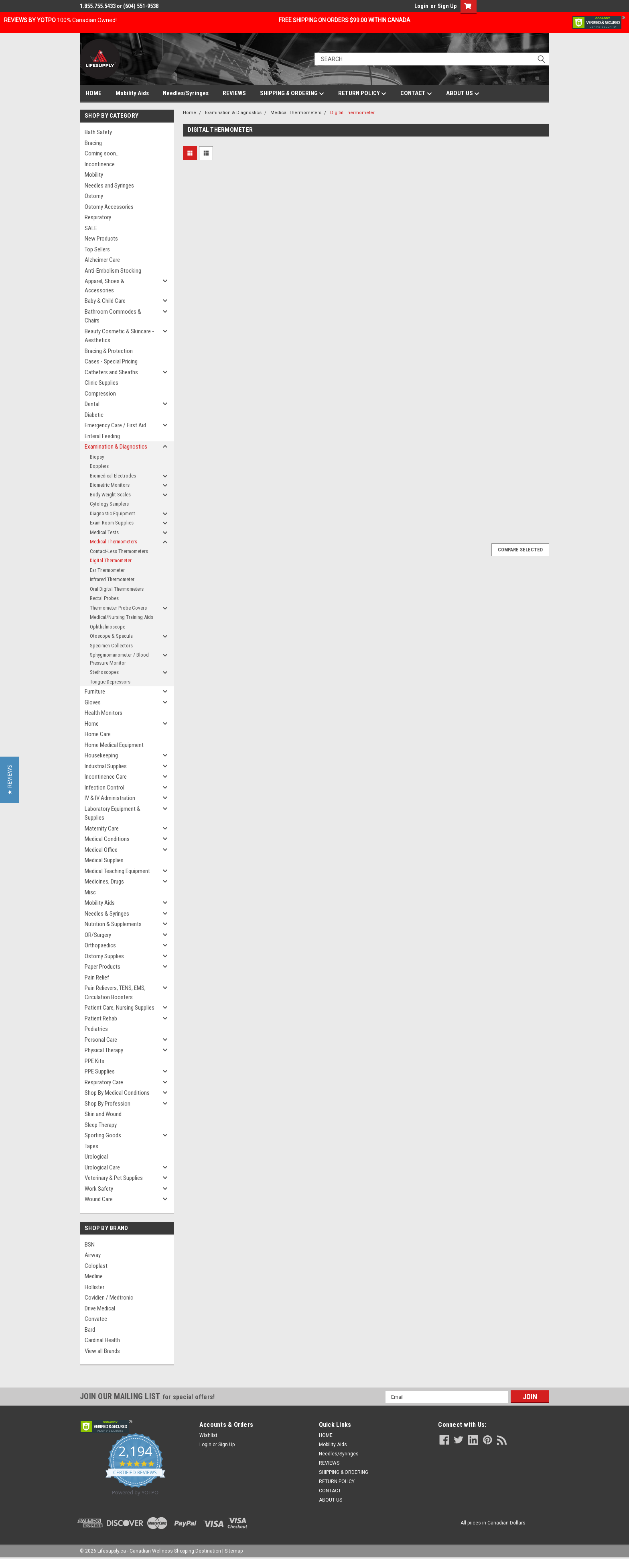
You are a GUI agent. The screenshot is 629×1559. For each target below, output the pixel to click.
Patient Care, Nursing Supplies (119, 1007)
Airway (93, 1255)
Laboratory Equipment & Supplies (112, 813)
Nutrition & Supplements (113, 924)
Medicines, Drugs (104, 881)
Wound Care (99, 1199)
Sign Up (447, 6)
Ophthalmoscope (107, 627)
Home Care (98, 734)
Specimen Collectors (111, 646)
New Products (101, 238)
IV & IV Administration (110, 798)
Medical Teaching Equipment (117, 871)
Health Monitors (103, 712)
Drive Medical (100, 1308)
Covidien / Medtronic (109, 1297)
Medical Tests (104, 532)
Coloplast (96, 1265)
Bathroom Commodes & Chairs (113, 316)
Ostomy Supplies (104, 956)
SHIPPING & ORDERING (292, 94)
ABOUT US (462, 94)
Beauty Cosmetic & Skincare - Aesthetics (119, 336)
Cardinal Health (102, 1340)
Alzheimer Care (102, 259)
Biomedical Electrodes (113, 476)
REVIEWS (234, 93)
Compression (100, 393)
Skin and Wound (103, 1114)
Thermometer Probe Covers (118, 608)
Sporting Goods (103, 1135)
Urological (96, 1156)
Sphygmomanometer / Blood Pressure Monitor (119, 659)
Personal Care (101, 1039)
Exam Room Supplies (112, 523)
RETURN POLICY (362, 94)
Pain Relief (97, 977)
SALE (91, 228)
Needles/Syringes (186, 93)
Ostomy (94, 196)
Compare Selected (520, 550)
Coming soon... (102, 153)
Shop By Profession (107, 1103)
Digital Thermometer (111, 560)
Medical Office (101, 849)
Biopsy (97, 457)
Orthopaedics (100, 945)
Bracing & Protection (109, 351)
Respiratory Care (104, 1082)
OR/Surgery (98, 935)
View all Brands (102, 1351)
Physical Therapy (104, 1050)
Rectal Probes (104, 598)
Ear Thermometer (107, 570)
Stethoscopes (104, 672)
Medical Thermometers (113, 542)
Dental (92, 404)
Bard (90, 1329)
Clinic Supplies (101, 382)
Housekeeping (101, 755)
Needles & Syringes (107, 913)
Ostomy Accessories (109, 206)
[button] (9, 780)
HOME (93, 93)
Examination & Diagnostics (116, 446)
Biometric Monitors (110, 485)
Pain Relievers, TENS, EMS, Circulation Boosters (115, 992)
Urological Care (102, 1167)
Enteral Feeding (102, 436)
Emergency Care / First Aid (115, 425)
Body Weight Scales (110, 495)
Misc (90, 892)
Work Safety (99, 1188)
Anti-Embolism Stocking (113, 270)
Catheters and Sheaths (111, 372)
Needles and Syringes (109, 185)
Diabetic (94, 414)
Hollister (94, 1287)
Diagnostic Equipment (112, 513)
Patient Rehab (101, 1018)
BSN (90, 1244)
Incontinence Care (106, 776)
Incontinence (100, 164)
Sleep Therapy (101, 1124)
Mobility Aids (132, 93)
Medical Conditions (107, 839)
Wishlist (208, 1435)
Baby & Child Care (105, 300)
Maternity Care (102, 828)
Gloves (93, 702)
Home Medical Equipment (114, 745)
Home (92, 723)
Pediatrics (96, 1029)
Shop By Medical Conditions (117, 1092)
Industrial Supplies (106, 766)
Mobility (94, 174)
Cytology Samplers (109, 504)
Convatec (96, 1318)
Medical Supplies (104, 860)
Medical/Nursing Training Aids (121, 617)
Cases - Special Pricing (111, 361)
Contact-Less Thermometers (119, 551)
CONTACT (416, 94)
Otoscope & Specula (111, 636)
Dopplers (99, 466)
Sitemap (234, 1551)
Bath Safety (98, 132)
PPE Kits (94, 1061)
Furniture (95, 691)
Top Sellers (97, 249)
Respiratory (98, 217)
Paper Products (102, 966)
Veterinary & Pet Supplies (114, 1177)
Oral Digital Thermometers (117, 589)
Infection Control (104, 787)
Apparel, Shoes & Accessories (104, 286)
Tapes (91, 1146)
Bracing (93, 143)
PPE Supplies (100, 1071)
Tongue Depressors (110, 682)
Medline (94, 1276)
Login (421, 6)
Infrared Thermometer (112, 579)
